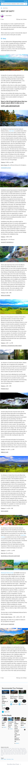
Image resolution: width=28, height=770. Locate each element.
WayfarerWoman (6, 727)
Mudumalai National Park (7, 573)
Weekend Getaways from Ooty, (6, 748)
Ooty (3, 38)
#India (12, 759)
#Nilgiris (4, 759)
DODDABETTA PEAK (6, 168)
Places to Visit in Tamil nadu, (16, 751)
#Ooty (2, 759)
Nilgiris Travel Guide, (7, 751)
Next (24, 701)
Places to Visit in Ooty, (15, 748)
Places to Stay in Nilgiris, (17, 750)
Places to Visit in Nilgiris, (8, 750)
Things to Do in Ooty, (6, 749)
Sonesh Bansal (19, 743)
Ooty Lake (11, 131)
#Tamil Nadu (9, 759)
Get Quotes (7, 709)
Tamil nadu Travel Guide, (19, 752)
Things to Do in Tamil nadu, (9, 752)
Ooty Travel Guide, (14, 749)
